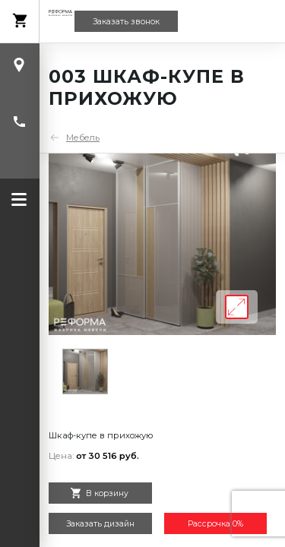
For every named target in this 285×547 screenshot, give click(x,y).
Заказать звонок (126, 22)
